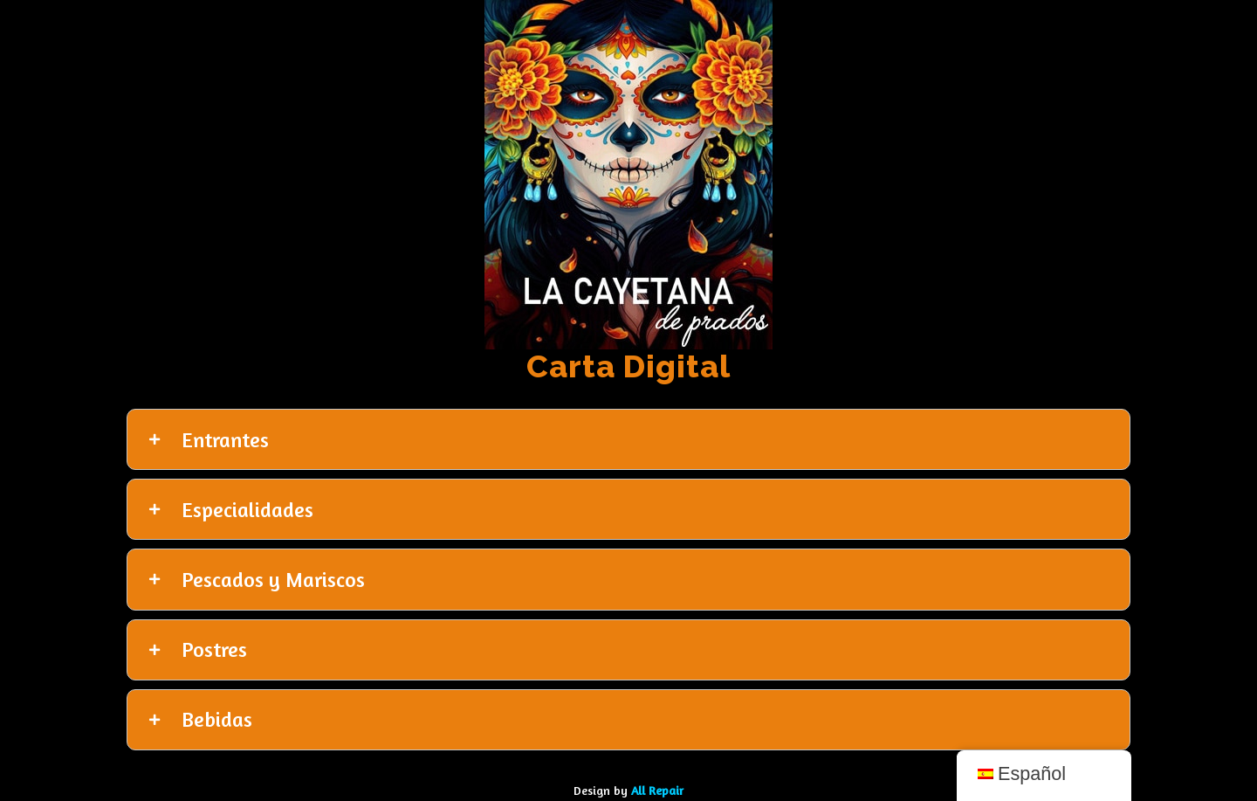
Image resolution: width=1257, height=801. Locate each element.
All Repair (657, 790)
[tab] (628, 439)
